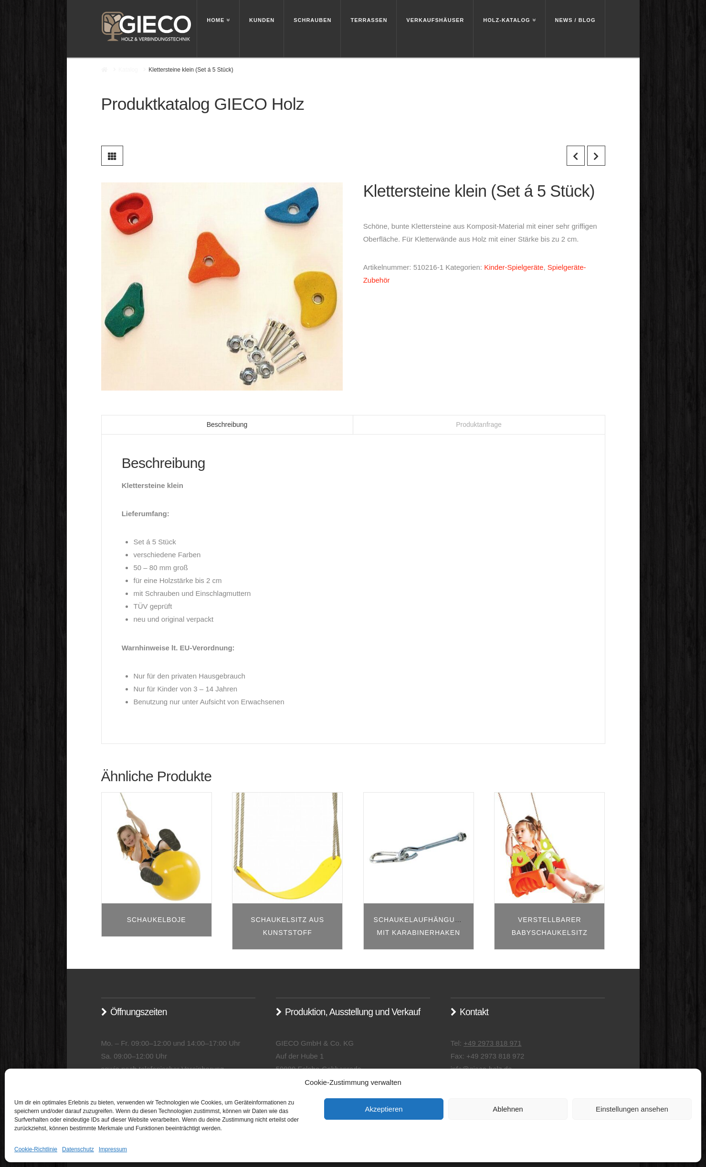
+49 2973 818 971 (492, 1043)
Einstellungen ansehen (632, 1109)
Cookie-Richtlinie (35, 1149)
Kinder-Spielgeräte (513, 267)
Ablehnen (508, 1109)
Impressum (113, 1149)
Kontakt (474, 1012)
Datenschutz (78, 1149)
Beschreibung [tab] (227, 424)
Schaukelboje (156, 919)
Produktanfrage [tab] (479, 424)
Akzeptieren (383, 1109)
